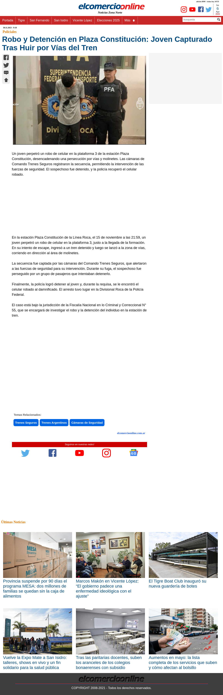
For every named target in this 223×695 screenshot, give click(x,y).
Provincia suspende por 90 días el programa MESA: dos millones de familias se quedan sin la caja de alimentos (35, 589)
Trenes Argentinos (54, 422)
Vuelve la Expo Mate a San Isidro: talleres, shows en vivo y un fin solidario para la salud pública (35, 662)
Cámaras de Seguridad (87, 422)
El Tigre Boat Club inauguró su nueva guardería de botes (177, 584)
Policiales (10, 32)
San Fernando (39, 20)
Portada (7, 20)
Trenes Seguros (26, 422)
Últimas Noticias (13, 522)
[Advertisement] (77, 206)
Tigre (21, 20)
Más (130, 20)
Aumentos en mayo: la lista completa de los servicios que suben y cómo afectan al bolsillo (183, 662)
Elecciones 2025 (108, 20)
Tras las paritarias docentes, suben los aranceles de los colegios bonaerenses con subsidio (109, 662)
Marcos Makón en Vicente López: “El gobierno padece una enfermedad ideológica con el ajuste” (107, 589)
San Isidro (61, 20)
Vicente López (82, 20)
